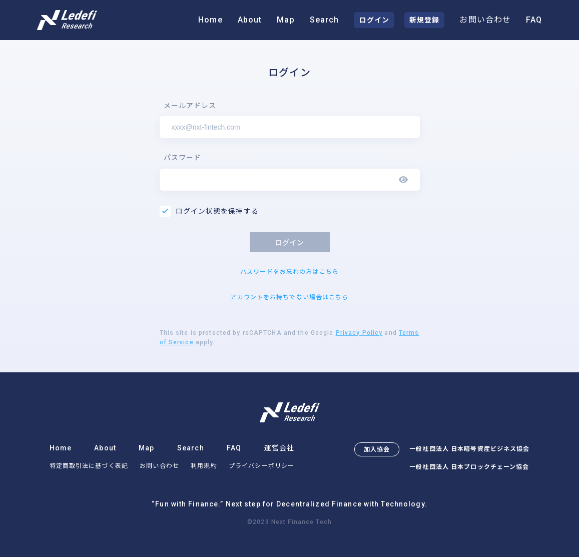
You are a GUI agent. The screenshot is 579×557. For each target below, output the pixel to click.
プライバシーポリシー (261, 465)
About (250, 20)
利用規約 (204, 465)
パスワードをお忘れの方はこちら (289, 271)
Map (285, 20)
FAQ (534, 20)
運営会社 (279, 448)
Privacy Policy (359, 332)
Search (324, 20)
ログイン (374, 20)
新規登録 (424, 20)
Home (210, 20)
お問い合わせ (485, 20)
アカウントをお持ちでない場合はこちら (289, 297)
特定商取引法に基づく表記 (89, 465)
